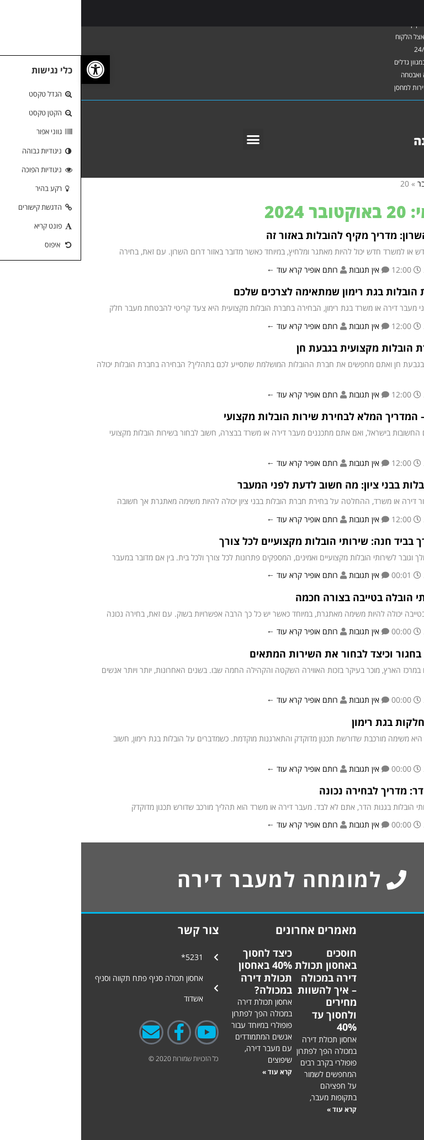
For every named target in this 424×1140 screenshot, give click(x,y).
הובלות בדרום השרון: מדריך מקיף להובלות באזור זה (298, 235)
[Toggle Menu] (403, 13)
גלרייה (380, 1057)
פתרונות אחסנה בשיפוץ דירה (371, 1017)
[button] (172, 139)
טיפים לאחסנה (377, 1072)
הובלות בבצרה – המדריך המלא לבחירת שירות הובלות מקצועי (276, 416)
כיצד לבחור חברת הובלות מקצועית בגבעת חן (313, 347)
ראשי (403, 183)
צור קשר (377, 1107)
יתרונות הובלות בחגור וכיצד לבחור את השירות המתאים (289, 653)
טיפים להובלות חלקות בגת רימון (341, 722)
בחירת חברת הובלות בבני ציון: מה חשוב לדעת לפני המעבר (283, 484)
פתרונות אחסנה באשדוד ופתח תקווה (371, 982)
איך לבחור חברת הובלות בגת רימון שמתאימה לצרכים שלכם (281, 291)
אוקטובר (348, 183)
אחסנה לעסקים (378, 1042)
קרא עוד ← (203, 269)
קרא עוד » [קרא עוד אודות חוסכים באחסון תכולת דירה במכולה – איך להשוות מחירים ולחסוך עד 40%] (260, 1109)
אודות (382, 1117)
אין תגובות (283, 269)
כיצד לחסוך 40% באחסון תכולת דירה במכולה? (184, 971)
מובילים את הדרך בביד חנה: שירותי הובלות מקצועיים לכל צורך (274, 541)
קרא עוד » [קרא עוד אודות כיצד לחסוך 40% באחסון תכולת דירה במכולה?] (196, 1072)
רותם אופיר (239, 269)
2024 (378, 183)
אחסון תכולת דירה (370, 952)
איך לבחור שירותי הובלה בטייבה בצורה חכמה (312, 597)
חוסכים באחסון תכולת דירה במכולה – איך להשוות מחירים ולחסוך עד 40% (244, 989)
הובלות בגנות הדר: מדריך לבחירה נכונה (324, 790)
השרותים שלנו (376, 1093)
